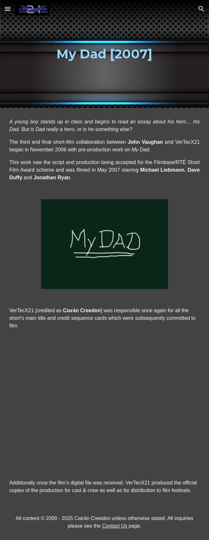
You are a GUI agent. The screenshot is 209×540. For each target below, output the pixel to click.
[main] (104, 54)
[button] (7, 8)
